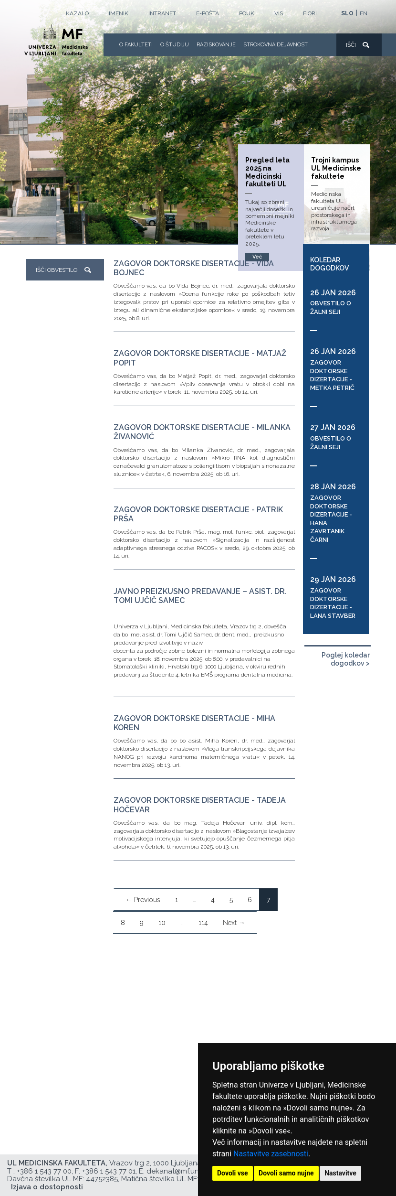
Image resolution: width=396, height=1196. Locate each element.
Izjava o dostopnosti (47, 1187)
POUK (246, 13)
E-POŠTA (207, 13)
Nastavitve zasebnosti (270, 1153)
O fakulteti (136, 45)
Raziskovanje (216, 45)
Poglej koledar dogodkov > (346, 659)
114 (203, 923)
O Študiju (174, 45)
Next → (234, 923)
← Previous (142, 900)
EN (363, 13)
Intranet (162, 13)
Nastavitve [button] (340, 1173)
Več (257, 257)
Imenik (118, 13)
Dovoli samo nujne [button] (286, 1173)
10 (162, 923)
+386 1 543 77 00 (44, 1171)
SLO (347, 13)
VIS (278, 13)
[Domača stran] (56, 42)
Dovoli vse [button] (232, 1173)
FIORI (310, 13)
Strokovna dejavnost (275, 45)
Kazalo (77, 13)
